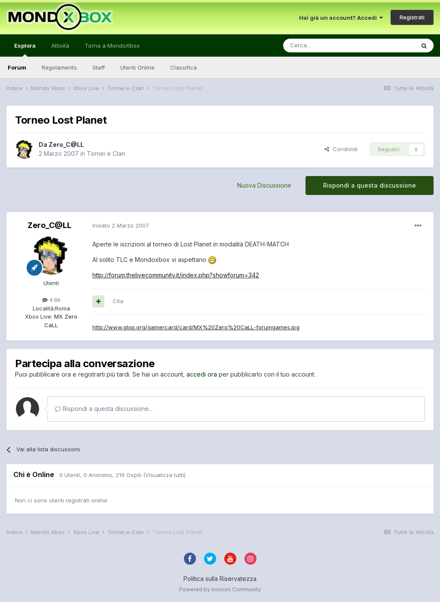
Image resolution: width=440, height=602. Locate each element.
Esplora (25, 49)
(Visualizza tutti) (164, 474)
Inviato (120, 225)
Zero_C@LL (66, 144)
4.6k (51, 299)
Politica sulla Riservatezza (220, 578)
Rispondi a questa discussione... (104, 408)
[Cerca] (323, 45)
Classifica (183, 67)
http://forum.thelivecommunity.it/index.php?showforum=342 (175, 275)
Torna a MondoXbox (112, 45)
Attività (60, 45)
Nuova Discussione (264, 185)
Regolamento (59, 67)
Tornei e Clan (106, 153)
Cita (118, 301)
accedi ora (201, 374)
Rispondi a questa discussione (369, 185)
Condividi (341, 149)
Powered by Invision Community (220, 589)
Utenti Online (137, 67)
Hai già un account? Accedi (341, 17)
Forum (17, 67)
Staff (98, 67)
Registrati (412, 17)
